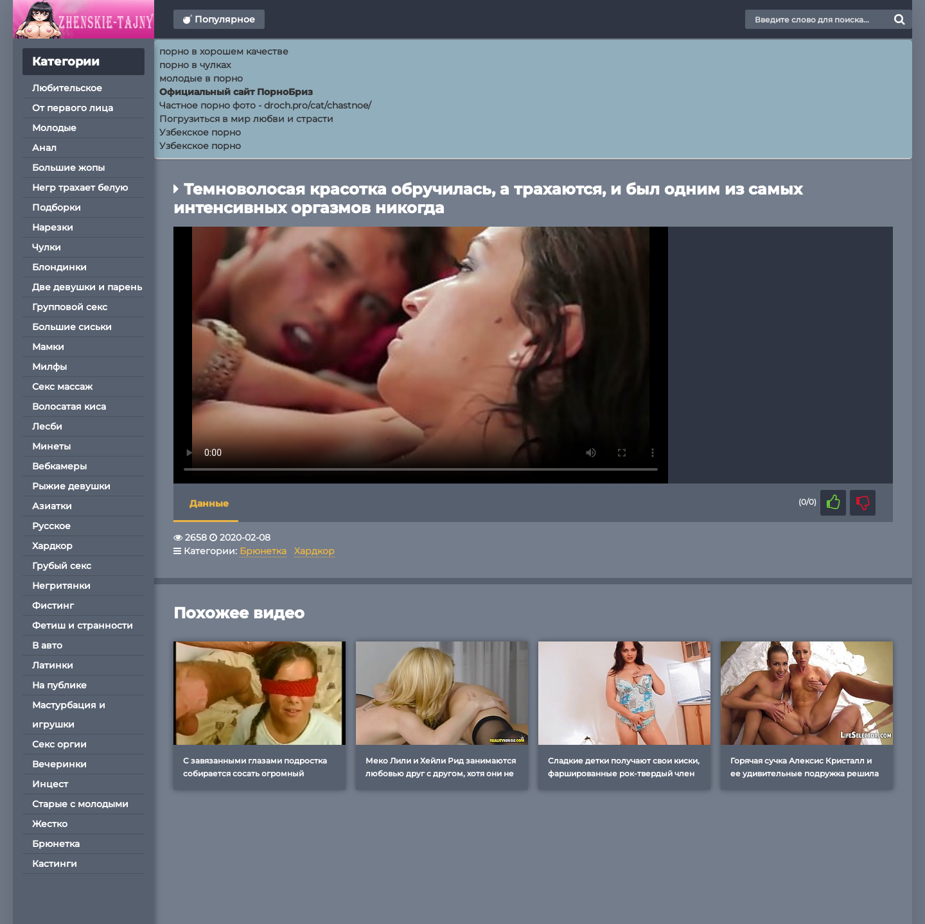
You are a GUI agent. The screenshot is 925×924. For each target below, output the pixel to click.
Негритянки (61, 585)
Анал (44, 147)
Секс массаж (62, 386)
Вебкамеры (59, 466)
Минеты (51, 446)
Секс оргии (59, 744)
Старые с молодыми (80, 804)
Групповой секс (69, 307)
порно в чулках (195, 65)
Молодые (54, 128)
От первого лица (72, 108)
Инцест (50, 784)
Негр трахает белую (80, 187)
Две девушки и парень (87, 287)
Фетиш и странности (82, 625)
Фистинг (53, 605)
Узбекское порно (200, 132)
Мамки (48, 347)
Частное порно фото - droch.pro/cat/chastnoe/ (265, 105)
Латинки (52, 665)
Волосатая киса (69, 406)
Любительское (67, 88)
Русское (51, 526)
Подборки (56, 207)
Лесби (47, 426)
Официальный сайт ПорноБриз (236, 92)
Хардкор (52, 546)
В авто (47, 645)
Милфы (49, 366)
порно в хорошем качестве (223, 51)
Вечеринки (59, 764)
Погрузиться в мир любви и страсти (246, 119)
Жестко (49, 824)
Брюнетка (56, 844)
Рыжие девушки (71, 486)
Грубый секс (61, 565)
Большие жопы (68, 167)
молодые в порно (201, 78)
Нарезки (52, 227)
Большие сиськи (72, 327)
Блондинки (59, 267)
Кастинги (54, 863)
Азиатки (52, 506)
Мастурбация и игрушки (68, 714)
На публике (59, 685)
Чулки (46, 247)
